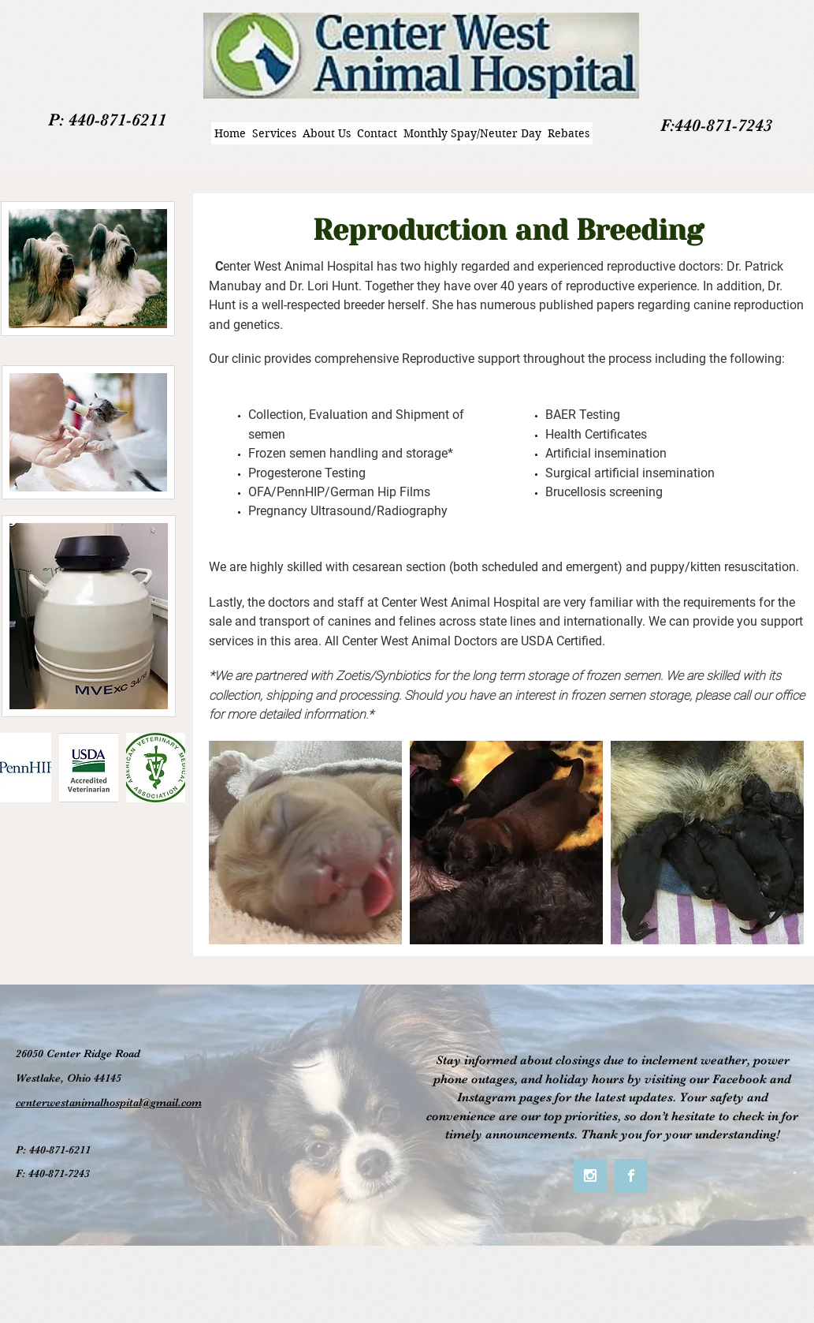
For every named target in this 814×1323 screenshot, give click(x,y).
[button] (88, 767)
